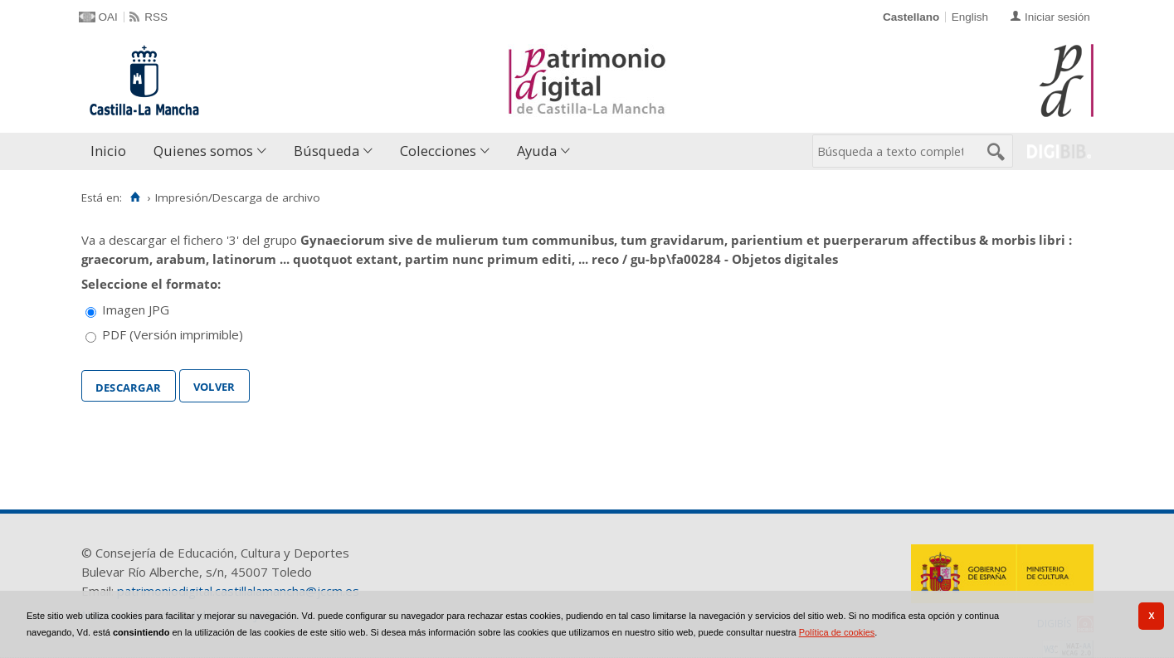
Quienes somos (203, 150)
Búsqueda (326, 150)
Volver (214, 385)
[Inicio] (136, 197)
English (970, 17)
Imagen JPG (135, 309)
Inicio (108, 150)
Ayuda (537, 150)
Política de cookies (837, 632)
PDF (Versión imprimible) (172, 334)
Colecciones (438, 150)
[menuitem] (112, 151)
